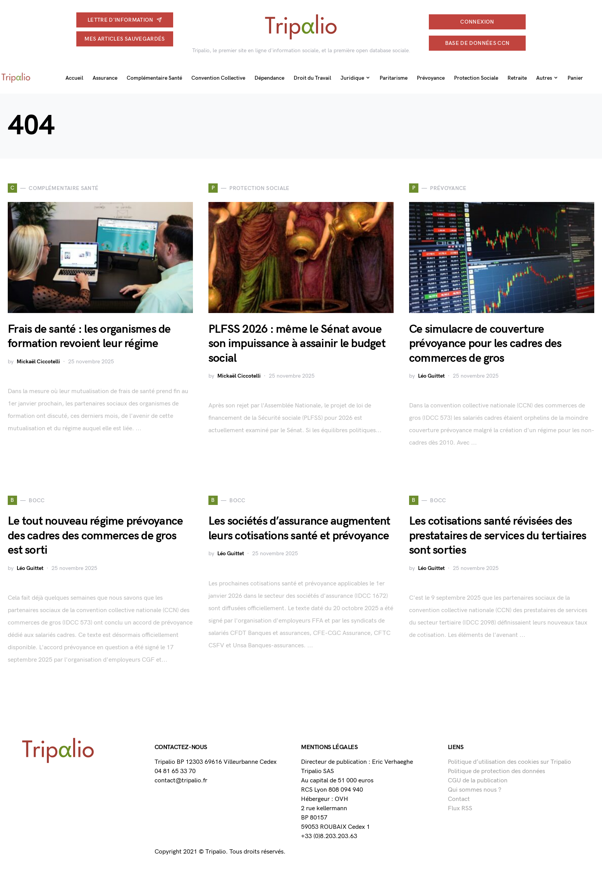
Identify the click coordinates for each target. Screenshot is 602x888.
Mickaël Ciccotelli (38, 361)
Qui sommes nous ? (474, 790)
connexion (477, 22)
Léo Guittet (431, 376)
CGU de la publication (477, 780)
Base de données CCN (477, 43)
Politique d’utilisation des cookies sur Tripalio (509, 762)
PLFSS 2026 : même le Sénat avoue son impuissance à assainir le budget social (296, 343)
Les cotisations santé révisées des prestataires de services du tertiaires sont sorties (498, 535)
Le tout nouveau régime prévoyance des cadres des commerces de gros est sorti (95, 535)
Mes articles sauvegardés (124, 39)
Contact (459, 799)
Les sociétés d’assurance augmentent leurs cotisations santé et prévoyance (299, 528)
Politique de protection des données (496, 771)
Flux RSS (460, 808)
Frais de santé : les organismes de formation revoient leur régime (89, 336)
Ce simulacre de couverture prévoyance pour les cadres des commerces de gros (485, 343)
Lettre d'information (125, 20)
